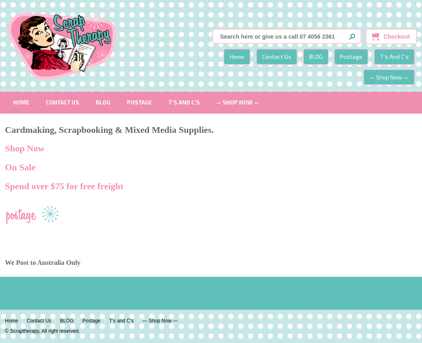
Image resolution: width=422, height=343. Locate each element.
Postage (351, 56)
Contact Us (276, 56)
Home (237, 56)
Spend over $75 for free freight (64, 186)
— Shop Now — (389, 77)
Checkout (397, 36)
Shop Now (25, 148)
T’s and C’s (394, 56)
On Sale (20, 167)
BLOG (316, 56)
